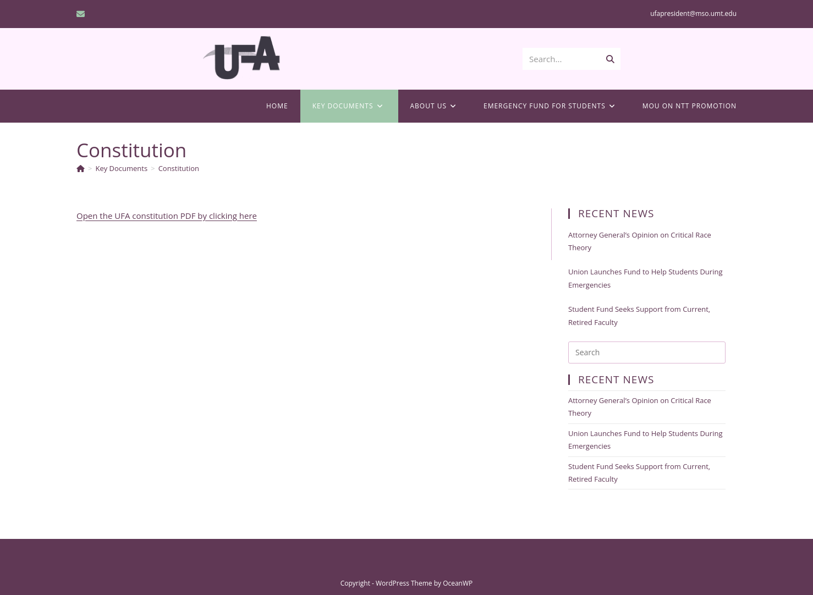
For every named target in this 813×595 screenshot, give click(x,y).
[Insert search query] (647, 352)
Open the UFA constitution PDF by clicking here (166, 215)
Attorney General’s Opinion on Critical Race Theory (639, 241)
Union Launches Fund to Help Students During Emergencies (645, 278)
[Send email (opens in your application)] (82, 13)
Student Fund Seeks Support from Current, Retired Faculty (639, 315)
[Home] (80, 168)
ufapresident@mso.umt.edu (693, 13)
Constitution (178, 168)
